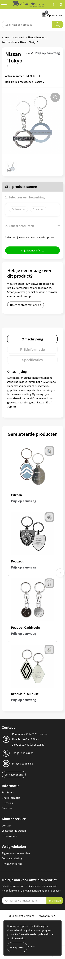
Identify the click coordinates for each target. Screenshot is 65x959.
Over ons (7, 808)
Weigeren (32, 946)
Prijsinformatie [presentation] (32, 349)
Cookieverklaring (12, 858)
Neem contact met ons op (25, 305)
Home (5, 37)
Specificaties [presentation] (32, 359)
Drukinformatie (11, 797)
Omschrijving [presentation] (32, 339)
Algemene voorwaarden (16, 853)
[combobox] (27, 24)
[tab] (32, 339)
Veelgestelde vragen (14, 830)
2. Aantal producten (19, 226)
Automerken (9, 42)
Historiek (7, 803)
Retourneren (9, 836)
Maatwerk (18, 37)
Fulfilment (8, 792)
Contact (6, 825)
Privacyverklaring (12, 863)
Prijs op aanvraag (23, 501)
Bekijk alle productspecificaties (25, 81)
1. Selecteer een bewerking (25, 197)
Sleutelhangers (37, 37)
